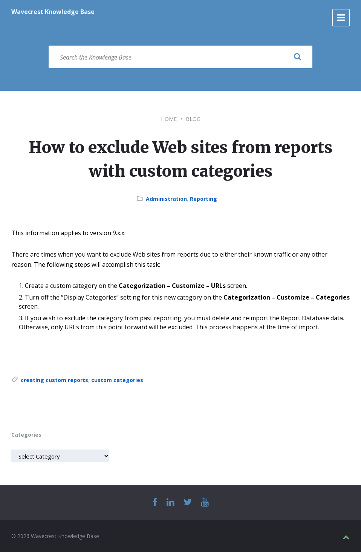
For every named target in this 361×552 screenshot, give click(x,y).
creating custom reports (54, 380)
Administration (166, 198)
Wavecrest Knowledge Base (53, 12)
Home (169, 118)
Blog (193, 118)
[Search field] (180, 57)
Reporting (203, 198)
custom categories (117, 380)
